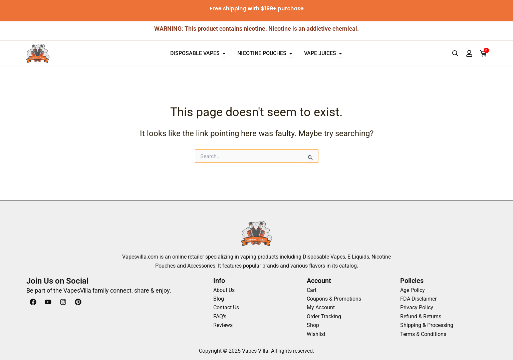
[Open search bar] (455, 53)
